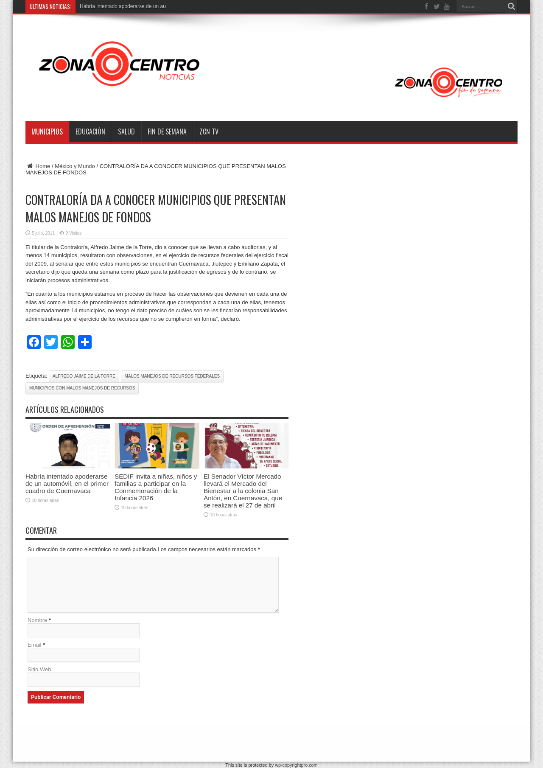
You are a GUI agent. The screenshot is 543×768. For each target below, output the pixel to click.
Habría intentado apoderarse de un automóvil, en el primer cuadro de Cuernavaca (67, 483)
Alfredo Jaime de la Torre (84, 376)
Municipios (47, 131)
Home (37, 166)
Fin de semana (167, 131)
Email (35, 645)
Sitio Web (39, 669)
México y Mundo (75, 166)
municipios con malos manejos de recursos (82, 388)
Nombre (37, 620)
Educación (90, 131)
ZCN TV (208, 131)
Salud (126, 131)
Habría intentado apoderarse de (115, 6)
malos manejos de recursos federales (172, 376)
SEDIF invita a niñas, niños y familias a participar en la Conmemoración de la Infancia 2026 (156, 487)
